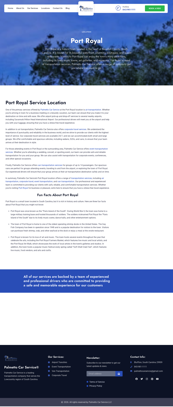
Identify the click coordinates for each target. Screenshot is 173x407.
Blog (68, 8)
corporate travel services (75, 129)
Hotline (126, 7)
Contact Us (58, 8)
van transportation (65, 181)
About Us (20, 8)
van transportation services (49, 165)
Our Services (32, 8)
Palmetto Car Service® (21, 367)
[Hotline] (118, 8)
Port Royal (23, 188)
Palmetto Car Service (50, 109)
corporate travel (26, 181)
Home (10, 8)
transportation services (81, 178)
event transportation (43, 181)
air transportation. (93, 109)
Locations (45, 8)
